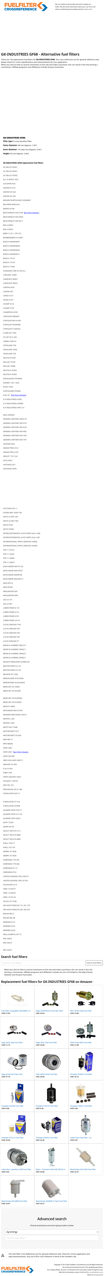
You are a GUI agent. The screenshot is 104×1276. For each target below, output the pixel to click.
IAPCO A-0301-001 (10, 516)
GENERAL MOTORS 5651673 (15, 423)
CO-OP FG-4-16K (10, 337)
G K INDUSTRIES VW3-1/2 (13, 407)
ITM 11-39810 (9, 562)
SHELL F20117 (9, 843)
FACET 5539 (8, 387)
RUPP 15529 (8, 822)
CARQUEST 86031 (10, 283)
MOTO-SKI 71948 (10, 727)
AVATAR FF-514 (9, 188)
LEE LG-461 (7, 604)
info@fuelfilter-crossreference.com (91, 1272)
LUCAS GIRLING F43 (11, 633)
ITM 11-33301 (9, 554)
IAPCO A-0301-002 (10, 521)
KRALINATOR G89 (10, 595)
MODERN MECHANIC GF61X (15, 714)
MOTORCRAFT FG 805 (12, 735)
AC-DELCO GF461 (10, 171)
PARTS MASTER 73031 (12, 777)
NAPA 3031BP (9, 756)
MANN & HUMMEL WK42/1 (14, 649)
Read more (88, 9)
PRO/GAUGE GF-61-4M (12, 789)
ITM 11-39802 (9, 558)
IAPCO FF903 (8, 529)
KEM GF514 (8, 583)
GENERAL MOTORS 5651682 (15, 431)
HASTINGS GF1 (9, 464)
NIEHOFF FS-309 (10, 764)
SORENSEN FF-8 (9, 872)
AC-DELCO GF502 (10, 175)
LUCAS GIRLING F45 (11, 637)
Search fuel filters (94, 963)
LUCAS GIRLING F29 (11, 628)
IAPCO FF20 (8, 525)
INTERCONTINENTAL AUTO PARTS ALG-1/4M (21, 533)
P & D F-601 (8, 768)
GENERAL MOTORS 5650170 (15, 419)
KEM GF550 (8, 587)
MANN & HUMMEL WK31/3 (14, 645)
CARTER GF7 (8, 291)
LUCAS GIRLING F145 (12, 624)
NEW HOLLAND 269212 (13, 760)
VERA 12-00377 (9, 889)
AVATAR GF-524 (9, 192)
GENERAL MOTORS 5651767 (15, 439)
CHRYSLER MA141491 (12, 320)
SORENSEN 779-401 (11, 860)
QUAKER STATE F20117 (12, 810)
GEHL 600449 (8, 415)
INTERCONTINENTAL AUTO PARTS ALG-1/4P (21, 537)
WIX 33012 (7, 943)
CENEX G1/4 (8, 295)
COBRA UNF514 (9, 341)
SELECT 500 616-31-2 (12, 831)
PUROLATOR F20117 (11, 793)
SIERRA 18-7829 (9, 855)
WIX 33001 (7, 938)
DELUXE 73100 (9, 362)
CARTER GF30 (8, 287)
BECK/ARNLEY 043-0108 (13, 212)
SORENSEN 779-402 (11, 864)
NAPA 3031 (8, 752)
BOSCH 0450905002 (11, 250)
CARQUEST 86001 (10, 279)
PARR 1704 (7, 772)
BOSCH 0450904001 (11, 241)
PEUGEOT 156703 (10, 781)
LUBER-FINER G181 (11, 616)
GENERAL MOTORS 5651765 (15, 435)
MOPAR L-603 (8, 723)
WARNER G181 (9, 926)
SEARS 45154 (8, 826)
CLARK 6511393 (9, 333)
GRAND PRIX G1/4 (10, 448)
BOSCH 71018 (9, 262)
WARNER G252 (9, 930)
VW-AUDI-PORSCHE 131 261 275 (16, 905)
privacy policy (98, 1275)
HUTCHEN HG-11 (10, 508)
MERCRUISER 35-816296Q (14, 682)
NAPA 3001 (7, 748)
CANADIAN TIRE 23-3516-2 (14, 271)
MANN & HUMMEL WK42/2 (14, 653)
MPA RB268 (8, 743)
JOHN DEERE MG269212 (13, 579)
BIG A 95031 (8, 229)
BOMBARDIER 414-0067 (13, 237)
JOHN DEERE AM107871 (13, 570)
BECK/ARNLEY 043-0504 (13, 217)
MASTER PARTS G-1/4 (12, 666)
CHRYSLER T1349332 (11, 329)
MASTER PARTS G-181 (12, 670)
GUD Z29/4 (7, 460)
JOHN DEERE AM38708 (12, 575)
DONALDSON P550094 (12, 378)
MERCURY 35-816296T (12, 702)
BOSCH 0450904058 (11, 246)
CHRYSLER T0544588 (11, 324)
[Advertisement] (52, 32)
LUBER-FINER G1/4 (11, 612)
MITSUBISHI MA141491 (13, 710)
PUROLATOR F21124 (11, 801)
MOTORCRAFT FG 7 (11, 731)
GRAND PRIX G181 (11, 452)
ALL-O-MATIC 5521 (11, 179)
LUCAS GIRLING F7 (11, 641)
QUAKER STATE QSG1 (12, 818)
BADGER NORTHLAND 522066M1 (17, 200)
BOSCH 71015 (9, 258)
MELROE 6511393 (10, 674)
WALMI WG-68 (9, 918)
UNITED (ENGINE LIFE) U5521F (16, 876)
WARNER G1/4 (9, 922)
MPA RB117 (8, 739)
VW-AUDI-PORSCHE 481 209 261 (16, 909)
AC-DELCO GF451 (10, 167)
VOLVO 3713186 (10, 901)
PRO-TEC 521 (8, 785)
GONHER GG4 (9, 444)
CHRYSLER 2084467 (11, 316)
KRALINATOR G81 (10, 591)
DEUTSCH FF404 (10, 374)
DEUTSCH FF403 (10, 370)
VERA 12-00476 (9, 893)
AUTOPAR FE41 (9, 183)
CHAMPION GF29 (10, 312)
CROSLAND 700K (10, 349)
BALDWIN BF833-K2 (11, 204)
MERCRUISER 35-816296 (13, 678)
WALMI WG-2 (8, 913)
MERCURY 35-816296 (12, 691)
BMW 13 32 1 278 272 (12, 233)
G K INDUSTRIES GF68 (12, 399)
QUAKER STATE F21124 (12, 814)
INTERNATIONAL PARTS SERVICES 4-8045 (20, 545)
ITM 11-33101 (9, 550)
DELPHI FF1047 (9, 358)
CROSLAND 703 (9, 353)
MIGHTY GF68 (9, 706)
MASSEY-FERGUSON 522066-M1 (16, 662)
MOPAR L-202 (8, 718)
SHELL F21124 (9, 847)
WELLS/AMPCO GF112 (12, 934)
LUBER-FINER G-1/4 (11, 608)
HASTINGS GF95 (10, 468)
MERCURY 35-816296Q (12, 698)
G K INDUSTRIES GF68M (13, 403)
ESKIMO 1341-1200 (11, 383)
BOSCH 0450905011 (11, 254)
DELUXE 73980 (9, 366)
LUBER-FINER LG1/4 (11, 620)
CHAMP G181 (8, 308)
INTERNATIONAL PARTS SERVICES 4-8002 (20, 541)
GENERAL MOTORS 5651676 (15, 427)
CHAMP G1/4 (8, 304)
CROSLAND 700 (9, 345)
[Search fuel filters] (43, 963)
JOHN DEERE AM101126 (13, 566)
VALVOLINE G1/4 (10, 884)
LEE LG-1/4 (7, 599)
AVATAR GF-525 (9, 196)
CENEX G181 (8, 300)
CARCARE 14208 (10, 275)
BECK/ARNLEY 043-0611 (13, 221)
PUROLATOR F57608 (11, 806)
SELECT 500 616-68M (12, 835)
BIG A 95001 (8, 225)
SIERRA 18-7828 (9, 851)
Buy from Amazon (31, 212)
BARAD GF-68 (8, 208)
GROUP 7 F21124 (10, 456)
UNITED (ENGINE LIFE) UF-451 (15, 880)
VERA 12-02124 (9, 897)
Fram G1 (7, 395)
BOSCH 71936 (9, 266)
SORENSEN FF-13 (10, 868)
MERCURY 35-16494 (11, 687)
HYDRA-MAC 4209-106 (12, 512)
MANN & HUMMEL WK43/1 (14, 657)
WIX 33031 (7, 950)
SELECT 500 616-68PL (12, 839)
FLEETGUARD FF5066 (12, 391)
